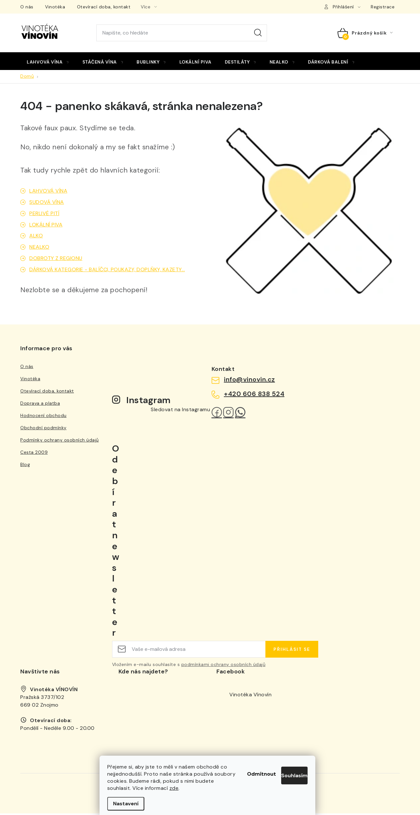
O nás (26, 7)
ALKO (36, 237)
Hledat (258, 33)
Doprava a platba (40, 405)
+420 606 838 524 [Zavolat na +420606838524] (254, 395)
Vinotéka (55, 7)
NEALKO (39, 248)
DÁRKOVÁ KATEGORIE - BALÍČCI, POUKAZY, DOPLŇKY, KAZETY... (107, 271)
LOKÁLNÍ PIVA (45, 226)
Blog (25, 466)
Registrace (383, 7)
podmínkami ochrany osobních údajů (223, 666)
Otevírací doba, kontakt (104, 7)
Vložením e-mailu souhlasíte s (189, 666)
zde (196, 788)
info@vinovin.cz (249, 381)
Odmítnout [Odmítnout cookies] (236, 765)
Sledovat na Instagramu (180, 411)
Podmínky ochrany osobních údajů (59, 442)
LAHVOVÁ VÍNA (48, 192)
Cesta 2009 (34, 454)
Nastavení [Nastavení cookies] (128, 803)
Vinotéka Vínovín (250, 696)
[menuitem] (48, 62)
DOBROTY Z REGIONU (55, 260)
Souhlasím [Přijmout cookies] (289, 765)
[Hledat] (181, 33)
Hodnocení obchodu (43, 417)
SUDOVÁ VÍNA (46, 203)
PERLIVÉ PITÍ (44, 215)
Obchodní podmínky (43, 429)
